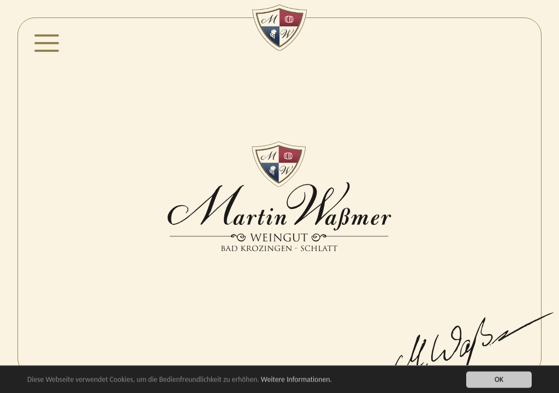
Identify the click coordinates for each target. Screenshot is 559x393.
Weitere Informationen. (296, 380)
